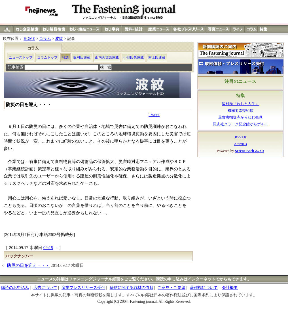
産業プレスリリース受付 (83, 288)
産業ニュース (158, 29)
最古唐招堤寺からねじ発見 (240, 117)
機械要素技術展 (240, 111)
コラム (251, 29)
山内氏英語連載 (107, 57)
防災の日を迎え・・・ (28, 265)
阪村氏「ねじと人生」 (240, 104)
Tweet (154, 114)
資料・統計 (133, 29)
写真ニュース (218, 29)
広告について (45, 288)
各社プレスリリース (188, 29)
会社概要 (230, 288)
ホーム (7, 29)
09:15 (48, 247)
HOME (29, 39)
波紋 (59, 39)
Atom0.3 (240, 144)
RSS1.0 (240, 137)
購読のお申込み (15, 288)
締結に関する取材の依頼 (131, 288)
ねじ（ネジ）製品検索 (54, 29)
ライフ (238, 29)
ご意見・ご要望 (171, 288)
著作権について (204, 288)
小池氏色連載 (133, 57)
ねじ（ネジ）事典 (112, 29)
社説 (65, 57)
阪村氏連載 (81, 57)
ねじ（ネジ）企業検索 (27, 29)
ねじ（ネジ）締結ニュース (84, 29)
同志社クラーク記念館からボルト (240, 124)
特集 (264, 29)
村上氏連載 (156, 57)
